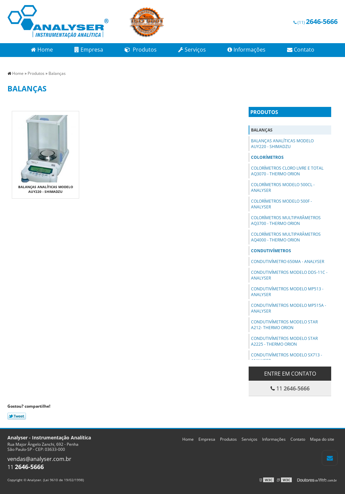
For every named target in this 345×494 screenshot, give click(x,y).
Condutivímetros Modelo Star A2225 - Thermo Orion (284, 341)
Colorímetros (267, 157)
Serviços (192, 49)
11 (25, 467)
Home (42, 49)
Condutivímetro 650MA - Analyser (287, 261)
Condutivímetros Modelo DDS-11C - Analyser (289, 275)
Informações (246, 49)
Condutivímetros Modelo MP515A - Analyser (288, 308)
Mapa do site (322, 439)
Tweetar (16, 416)
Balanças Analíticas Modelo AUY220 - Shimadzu (45, 189)
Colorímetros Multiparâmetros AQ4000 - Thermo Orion (286, 237)
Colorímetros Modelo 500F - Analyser (281, 204)
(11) (315, 22)
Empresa (88, 49)
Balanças (262, 130)
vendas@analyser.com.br (39, 459)
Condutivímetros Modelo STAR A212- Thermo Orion (284, 324)
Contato (300, 49)
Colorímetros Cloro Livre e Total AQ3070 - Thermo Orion (287, 171)
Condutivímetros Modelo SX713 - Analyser (286, 358)
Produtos (141, 49)
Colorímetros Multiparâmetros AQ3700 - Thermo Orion (286, 220)
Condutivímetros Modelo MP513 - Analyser (287, 291)
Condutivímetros (271, 251)
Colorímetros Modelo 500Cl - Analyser (283, 187)
